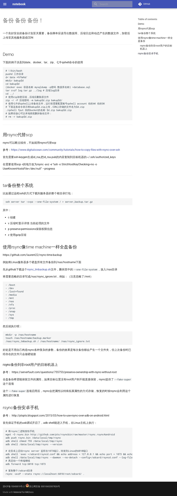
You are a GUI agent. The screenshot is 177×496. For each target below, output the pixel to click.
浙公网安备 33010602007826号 (43, 486)
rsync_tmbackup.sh (39, 269)
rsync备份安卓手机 (148, 53)
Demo (141, 23)
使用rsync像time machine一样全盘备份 (155, 39)
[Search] (112, 4)
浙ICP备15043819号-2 (14, 486)
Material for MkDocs (23, 492)
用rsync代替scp (146, 28)
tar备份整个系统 (147, 33)
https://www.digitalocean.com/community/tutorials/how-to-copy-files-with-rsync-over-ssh (65, 149)
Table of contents (147, 19)
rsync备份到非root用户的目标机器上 (156, 47)
